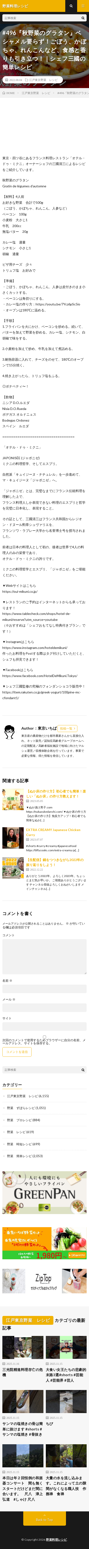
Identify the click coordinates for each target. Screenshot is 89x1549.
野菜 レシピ (16, 1132)
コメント (8, 935)
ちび (49, 1423)
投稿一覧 (66, 728)
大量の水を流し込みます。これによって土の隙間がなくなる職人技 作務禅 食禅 (66, 1486)
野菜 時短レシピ (19, 1144)
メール (8, 999)
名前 (7, 980)
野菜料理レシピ (56, 1539)
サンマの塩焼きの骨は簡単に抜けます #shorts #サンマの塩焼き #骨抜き (22, 1428)
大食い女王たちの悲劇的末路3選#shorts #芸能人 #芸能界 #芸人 (66, 1374)
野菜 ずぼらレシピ (21, 1108)
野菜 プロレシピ (19, 1120)
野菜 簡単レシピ (19, 1156)
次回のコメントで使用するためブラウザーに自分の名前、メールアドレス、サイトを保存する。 (44, 1042)
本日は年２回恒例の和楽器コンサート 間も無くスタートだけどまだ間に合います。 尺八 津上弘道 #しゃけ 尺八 (22, 1488)
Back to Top (44, 1520)
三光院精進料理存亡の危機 (22, 1372)
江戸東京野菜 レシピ (43, 79)
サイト (7, 1018)
